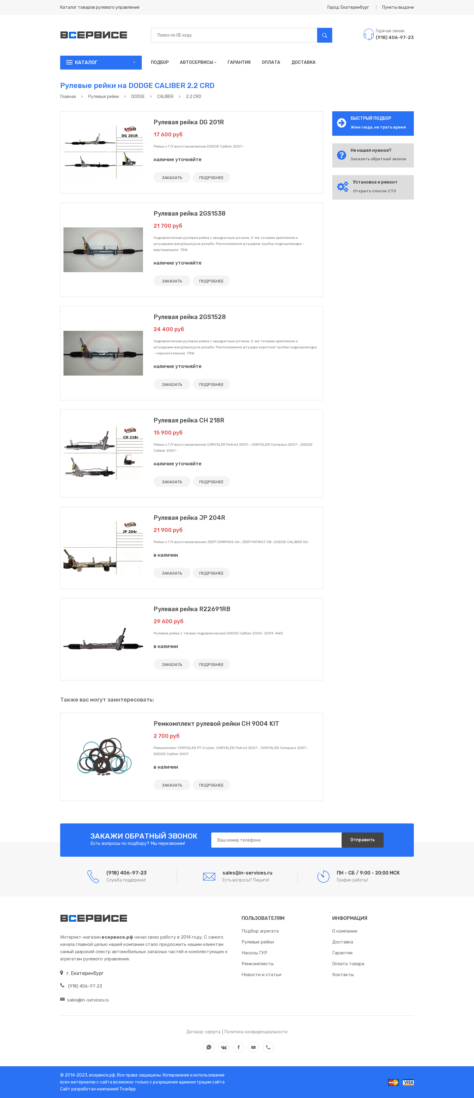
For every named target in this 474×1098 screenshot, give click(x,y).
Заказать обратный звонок (378, 159)
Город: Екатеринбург (348, 7)
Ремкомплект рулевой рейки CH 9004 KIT (216, 723)
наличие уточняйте (178, 159)
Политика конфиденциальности (255, 1031)
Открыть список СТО (374, 191)
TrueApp (127, 1089)
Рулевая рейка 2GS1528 (190, 317)
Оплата (271, 62)
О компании (344, 931)
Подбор (160, 62)
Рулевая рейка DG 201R (189, 122)
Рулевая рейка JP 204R (189, 517)
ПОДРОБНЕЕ (212, 177)
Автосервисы (198, 62)
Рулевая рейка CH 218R (189, 420)
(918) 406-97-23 (81, 986)
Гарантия (239, 62)
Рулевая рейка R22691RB (192, 609)
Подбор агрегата (260, 931)
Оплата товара (348, 963)
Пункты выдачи (398, 7)
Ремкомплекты (258, 963)
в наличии (166, 555)
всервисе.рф (101, 1075)
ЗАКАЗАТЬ (172, 177)
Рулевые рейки (258, 942)
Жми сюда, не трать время (378, 127)
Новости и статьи (261, 974)
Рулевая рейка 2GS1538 (190, 213)
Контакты (343, 974)
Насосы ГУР (254, 953)
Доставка (303, 62)
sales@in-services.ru (84, 1000)
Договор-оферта (203, 1031)
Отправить (362, 839)
